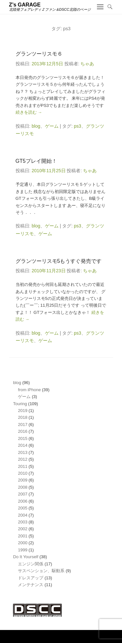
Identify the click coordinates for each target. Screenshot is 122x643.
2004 (22, 515)
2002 (22, 528)
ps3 (77, 126)
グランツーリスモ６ (39, 54)
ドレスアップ (30, 577)
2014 (22, 445)
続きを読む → (29, 112)
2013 (22, 452)
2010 (22, 473)
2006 (22, 501)
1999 (22, 549)
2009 (22, 480)
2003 (22, 522)
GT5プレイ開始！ (36, 161)
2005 (22, 508)
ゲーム (52, 126)
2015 (22, 438)
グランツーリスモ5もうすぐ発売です (59, 261)
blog (36, 126)
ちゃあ (87, 63)
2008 (22, 487)
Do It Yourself (25, 556)
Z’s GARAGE (25, 4)
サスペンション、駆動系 (41, 570)
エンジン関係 (30, 563)
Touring (20, 403)
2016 (22, 431)
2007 (22, 494)
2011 (22, 466)
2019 (22, 410)
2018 (22, 417)
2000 (22, 542)
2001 (22, 536)
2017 (22, 424)
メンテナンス (30, 584)
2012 (22, 459)
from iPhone (29, 389)
